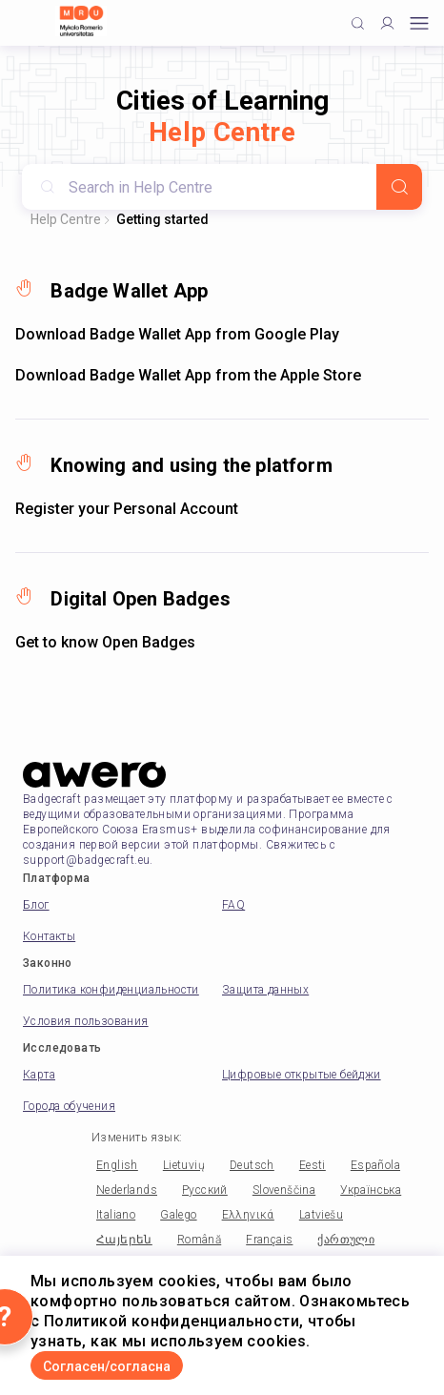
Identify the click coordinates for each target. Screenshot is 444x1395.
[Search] (399, 187)
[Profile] (387, 23)
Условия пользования (86, 1021)
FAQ (233, 905)
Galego (178, 1214)
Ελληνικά (248, 1214)
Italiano (115, 1214)
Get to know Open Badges (105, 642)
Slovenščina (283, 1190)
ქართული (345, 1239)
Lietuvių (184, 1165)
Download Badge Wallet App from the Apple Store (188, 375)
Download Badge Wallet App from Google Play (177, 334)
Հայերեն (124, 1239)
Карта (39, 1074)
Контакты (49, 936)
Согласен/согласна (107, 1366)
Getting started (162, 219)
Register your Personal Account (126, 509)
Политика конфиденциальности (111, 989)
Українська (370, 1190)
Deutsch (252, 1165)
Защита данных (265, 989)
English (117, 1165)
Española (375, 1165)
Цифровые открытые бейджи (301, 1074)
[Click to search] (358, 23)
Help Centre (65, 219)
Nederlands (126, 1190)
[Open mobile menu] (419, 23)
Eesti (312, 1165)
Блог (36, 905)
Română (199, 1239)
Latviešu (321, 1214)
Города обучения (69, 1106)
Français (269, 1239)
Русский (205, 1190)
